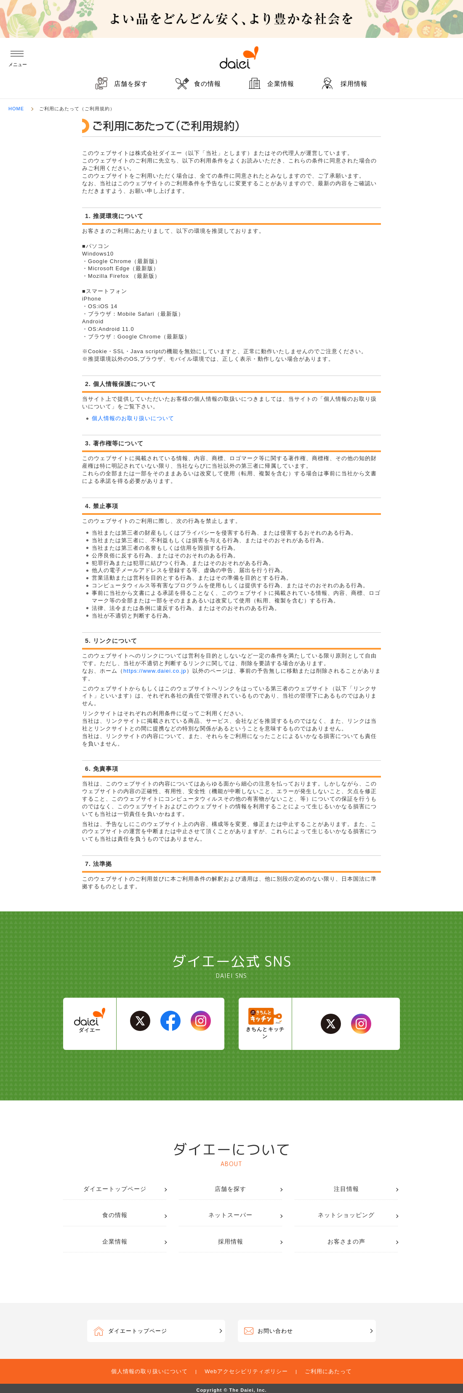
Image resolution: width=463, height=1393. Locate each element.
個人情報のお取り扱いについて (133, 418)
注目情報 (346, 1188)
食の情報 (207, 83)
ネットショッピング (346, 1215)
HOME (16, 108)
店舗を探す (131, 83)
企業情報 (280, 83)
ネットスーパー (230, 1215)
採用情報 (354, 83)
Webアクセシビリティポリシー (246, 1371)
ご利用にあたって (328, 1371)
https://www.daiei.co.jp (154, 671)
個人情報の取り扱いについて (149, 1371)
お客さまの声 (346, 1241)
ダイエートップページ (114, 1188)
